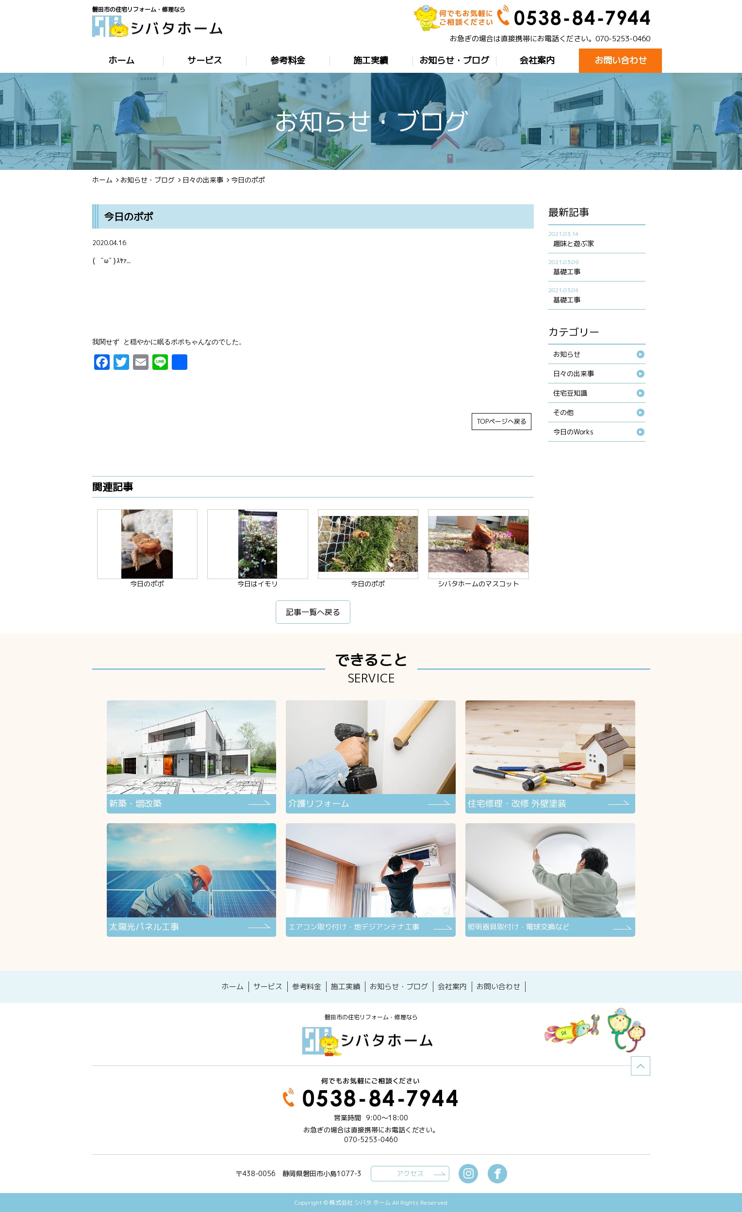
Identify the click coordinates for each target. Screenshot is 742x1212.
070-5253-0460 (622, 38)
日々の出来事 (202, 179)
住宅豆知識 (570, 393)
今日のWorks (573, 431)
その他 (563, 412)
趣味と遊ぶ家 (573, 243)
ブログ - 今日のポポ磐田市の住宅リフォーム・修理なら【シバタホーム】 (161, 30)
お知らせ (566, 354)
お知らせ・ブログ (147, 179)
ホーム (102, 179)
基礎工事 (566, 271)
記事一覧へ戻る (313, 614)
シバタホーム (371, 1041)
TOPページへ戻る (502, 423)
